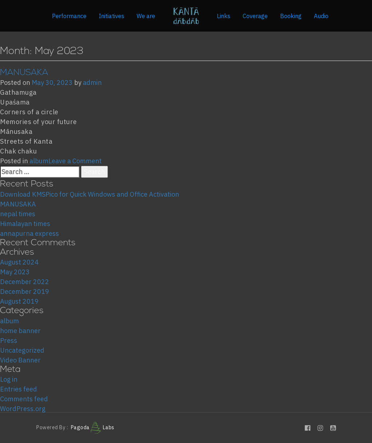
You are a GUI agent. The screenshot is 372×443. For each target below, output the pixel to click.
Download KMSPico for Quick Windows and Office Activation (89, 194)
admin (92, 82)
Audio (321, 16)
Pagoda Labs (92, 427)
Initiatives (111, 16)
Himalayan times (25, 224)
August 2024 (19, 262)
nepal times (17, 214)
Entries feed (18, 389)
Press (8, 340)
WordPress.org (22, 409)
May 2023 (15, 272)
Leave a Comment (75, 161)
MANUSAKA (24, 73)
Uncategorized (22, 350)
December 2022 (24, 282)
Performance (69, 16)
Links (223, 16)
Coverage (255, 16)
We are (146, 16)
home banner (20, 331)
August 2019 (19, 301)
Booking (291, 16)
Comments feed (24, 399)
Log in (8, 379)
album (38, 161)
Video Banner (20, 360)
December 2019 (24, 291)
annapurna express (29, 233)
